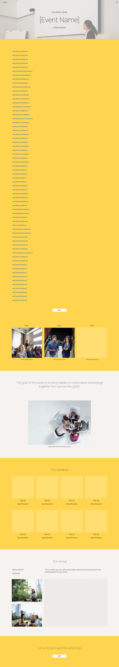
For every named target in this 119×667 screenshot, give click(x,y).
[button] (117, 2)
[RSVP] (59, 310)
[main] (59, 12)
